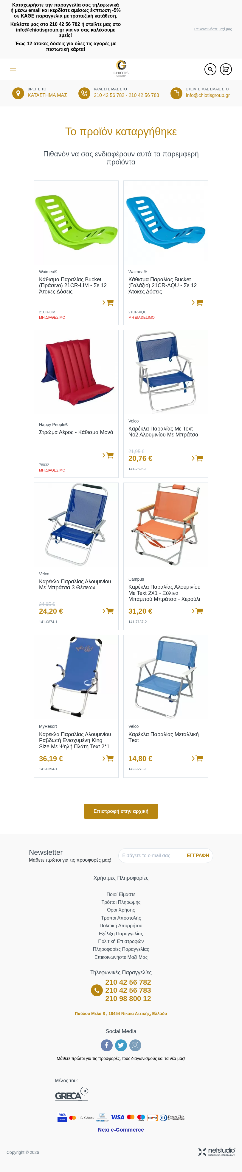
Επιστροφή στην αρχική (121, 811)
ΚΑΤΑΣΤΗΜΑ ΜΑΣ (47, 95)
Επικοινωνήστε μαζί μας (213, 29)
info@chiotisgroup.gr (208, 95)
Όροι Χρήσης (121, 909)
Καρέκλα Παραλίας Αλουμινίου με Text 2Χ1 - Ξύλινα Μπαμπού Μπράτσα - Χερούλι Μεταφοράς (164, 596)
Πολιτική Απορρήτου (121, 925)
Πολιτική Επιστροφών (121, 941)
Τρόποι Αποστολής (121, 917)
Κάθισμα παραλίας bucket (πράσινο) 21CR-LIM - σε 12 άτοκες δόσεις (73, 285)
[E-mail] (152, 856)
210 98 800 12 (128, 999)
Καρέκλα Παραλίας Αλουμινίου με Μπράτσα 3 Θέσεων (75, 585)
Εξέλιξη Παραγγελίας (121, 933)
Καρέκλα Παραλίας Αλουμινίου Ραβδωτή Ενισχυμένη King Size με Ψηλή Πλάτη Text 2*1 (75, 740)
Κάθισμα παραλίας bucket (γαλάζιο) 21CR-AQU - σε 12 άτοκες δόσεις (162, 285)
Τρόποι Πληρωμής (120, 902)
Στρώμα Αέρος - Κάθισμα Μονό (76, 432)
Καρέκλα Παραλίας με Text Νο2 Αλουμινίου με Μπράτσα (163, 432)
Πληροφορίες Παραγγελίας (121, 949)
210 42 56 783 (144, 95)
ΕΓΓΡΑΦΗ (198, 855)
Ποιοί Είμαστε (121, 894)
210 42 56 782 (109, 95)
